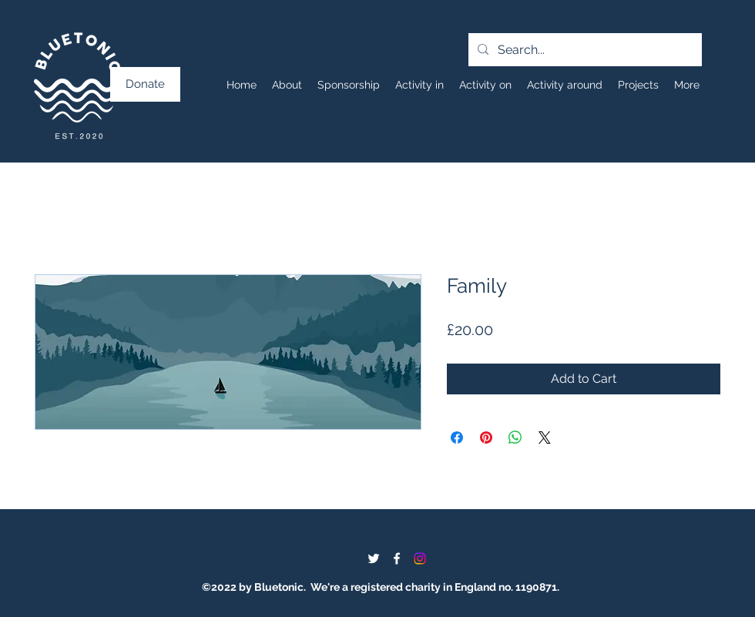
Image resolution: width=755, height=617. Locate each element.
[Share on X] (544, 437)
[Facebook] (396, 558)
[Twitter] (373, 558)
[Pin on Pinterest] (486, 437)
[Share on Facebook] (457, 437)
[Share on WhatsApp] (515, 437)
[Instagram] (420, 558)
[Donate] (145, 84)
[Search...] (583, 50)
